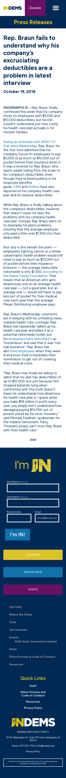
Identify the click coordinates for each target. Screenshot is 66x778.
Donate (35, 8)
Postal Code (19, 516)
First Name (33, 486)
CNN (17, 187)
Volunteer (33, 555)
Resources (16, 664)
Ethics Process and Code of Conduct (33, 693)
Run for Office (33, 572)
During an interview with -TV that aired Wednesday (29, 144)
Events (13, 637)
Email (47, 516)
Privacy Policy (33, 708)
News (13, 649)
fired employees (22, 351)
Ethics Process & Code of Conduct (32, 656)
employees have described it (30, 339)
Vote (12, 622)
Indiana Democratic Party (12, 8)
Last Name (33, 501)
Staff (33, 686)
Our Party (15, 607)
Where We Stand (20, 614)
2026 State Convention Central (36, 641)
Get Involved (18, 629)
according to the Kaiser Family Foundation (32, 274)
